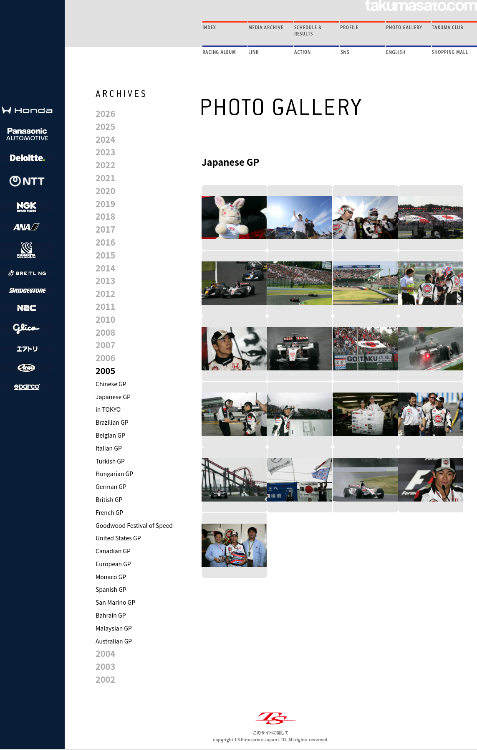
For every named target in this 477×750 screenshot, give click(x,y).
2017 (105, 229)
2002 (105, 679)
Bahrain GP (111, 615)
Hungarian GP (114, 473)
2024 (105, 139)
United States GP (118, 538)
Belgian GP (110, 435)
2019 (105, 204)
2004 (105, 653)
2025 (105, 126)
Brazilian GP (112, 422)
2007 (105, 345)
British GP (109, 499)
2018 (105, 216)
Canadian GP (113, 551)
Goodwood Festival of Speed (134, 525)
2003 (105, 666)
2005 (105, 371)
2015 (105, 255)
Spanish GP (111, 589)
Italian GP (109, 448)
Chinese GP (111, 384)
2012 (105, 293)
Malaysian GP (114, 628)
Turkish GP (110, 461)
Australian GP (114, 641)
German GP (111, 486)
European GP (113, 564)
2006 (105, 358)
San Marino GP (115, 602)
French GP (109, 512)
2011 (105, 306)
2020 (105, 191)
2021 (105, 178)
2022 (105, 165)
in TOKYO (108, 409)
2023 (105, 152)
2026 (105, 113)
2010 (105, 319)
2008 (105, 332)
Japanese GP (113, 397)
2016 (105, 242)
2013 (105, 280)
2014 (105, 268)
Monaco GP (111, 577)
